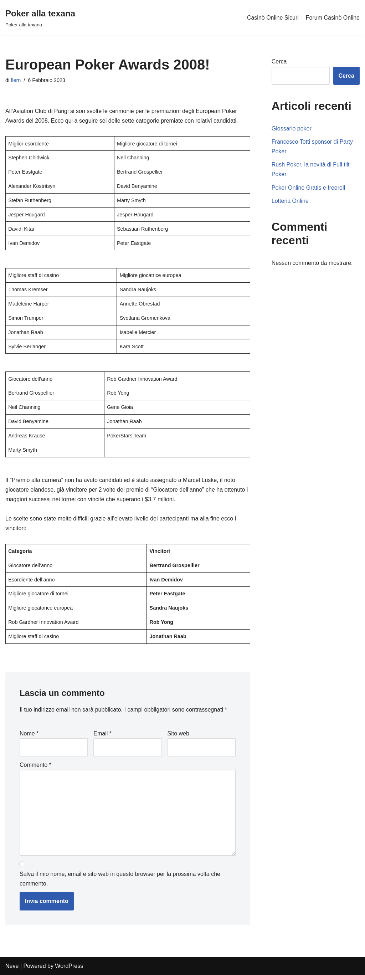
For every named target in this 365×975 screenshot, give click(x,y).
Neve (12, 966)
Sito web (178, 733)
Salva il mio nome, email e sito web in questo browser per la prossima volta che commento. (120, 879)
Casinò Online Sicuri (273, 18)
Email (102, 733)
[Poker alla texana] (40, 17)
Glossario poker (292, 128)
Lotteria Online (290, 201)
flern (16, 80)
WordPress (69, 966)
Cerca (279, 61)
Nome (29, 733)
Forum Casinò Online (333, 18)
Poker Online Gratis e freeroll (308, 188)
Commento (35, 765)
